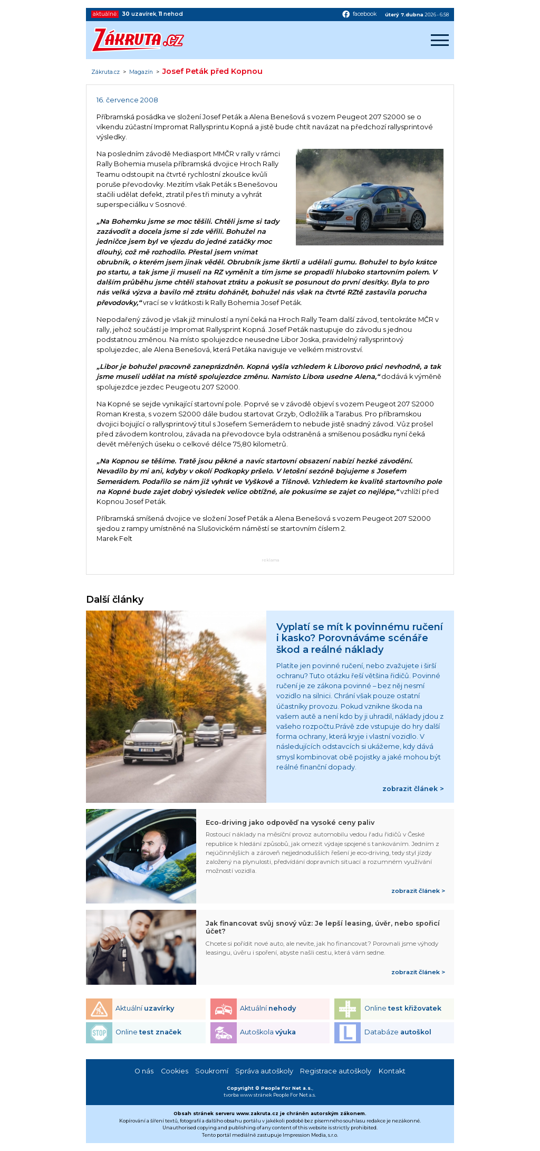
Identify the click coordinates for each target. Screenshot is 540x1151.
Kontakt (392, 1071)
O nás (143, 1071)
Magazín (141, 72)
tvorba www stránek (248, 1095)
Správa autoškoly (264, 1071)
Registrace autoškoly (335, 1071)
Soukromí (211, 1071)
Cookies (174, 1071)
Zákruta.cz (105, 72)
